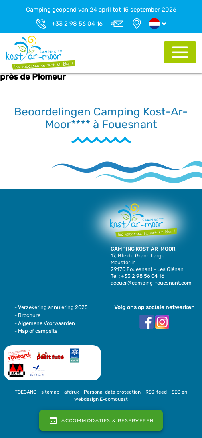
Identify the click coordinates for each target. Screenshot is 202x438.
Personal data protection (112, 392)
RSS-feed (156, 392)
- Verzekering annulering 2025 (51, 307)
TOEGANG (25, 392)
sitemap (50, 392)
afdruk (71, 392)
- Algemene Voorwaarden (44, 323)
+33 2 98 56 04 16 (77, 23)
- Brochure (27, 315)
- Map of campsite (35, 331)
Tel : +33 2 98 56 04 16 (137, 276)
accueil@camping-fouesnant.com (151, 283)
